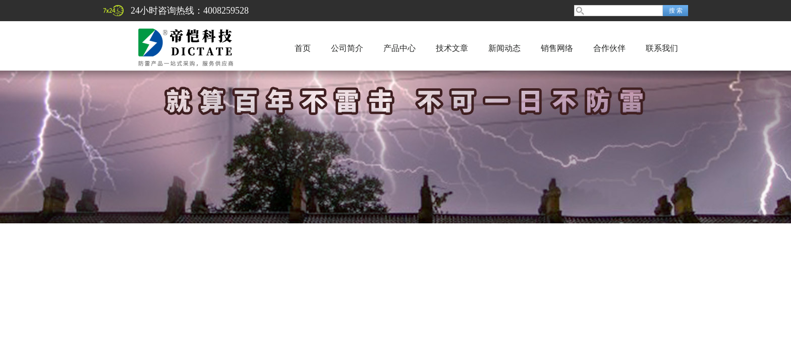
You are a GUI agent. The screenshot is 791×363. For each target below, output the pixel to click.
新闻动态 (504, 48)
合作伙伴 (609, 48)
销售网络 (557, 48)
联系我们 (662, 48)
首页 (303, 48)
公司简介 (347, 48)
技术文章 (452, 48)
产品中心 (399, 48)
